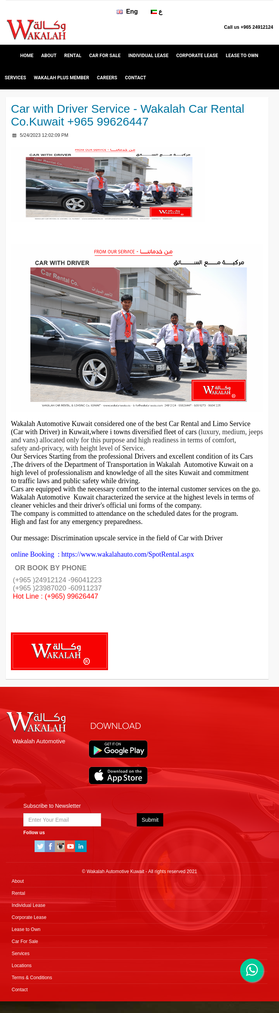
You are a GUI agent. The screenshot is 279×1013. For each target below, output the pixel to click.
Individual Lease (148, 55)
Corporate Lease (197, 55)
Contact (135, 77)
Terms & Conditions (32, 977)
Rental (72, 55)
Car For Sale (104, 55)
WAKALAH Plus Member (61, 77)
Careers (107, 77)
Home (26, 55)
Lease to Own (242, 55)
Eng (127, 11)
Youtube (71, 846)
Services (15, 77)
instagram (60, 846)
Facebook (50, 846)
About (48, 55)
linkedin (81, 846)
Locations (21, 965)
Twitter (40, 846)
